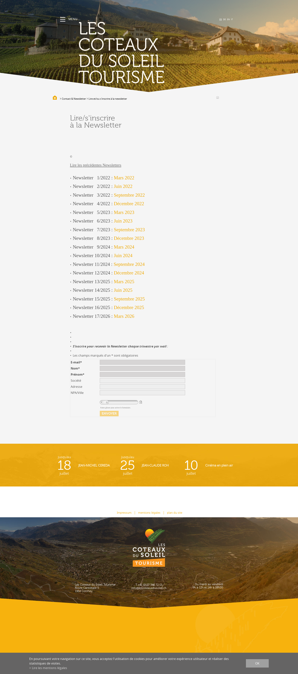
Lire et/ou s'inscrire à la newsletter (108, 98)
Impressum (124, 512)
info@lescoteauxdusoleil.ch (148, 588)
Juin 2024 (123, 255)
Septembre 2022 (129, 195)
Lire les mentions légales (49, 668)
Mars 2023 (124, 212)
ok (257, 663)
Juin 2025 (123, 290)
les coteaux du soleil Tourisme (121, 53)
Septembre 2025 (129, 298)
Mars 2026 (124, 316)
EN (228, 19)
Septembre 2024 (129, 264)
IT (232, 19)
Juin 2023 (123, 220)
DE (224, 19)
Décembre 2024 (129, 272)
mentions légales (149, 512)
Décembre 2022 (129, 203)
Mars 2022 (124, 177)
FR (220, 19)
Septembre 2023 (129, 229)
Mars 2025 (124, 281)
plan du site (174, 512)
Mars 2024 (124, 247)
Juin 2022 (123, 186)
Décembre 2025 (129, 307)
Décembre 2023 (129, 238)
